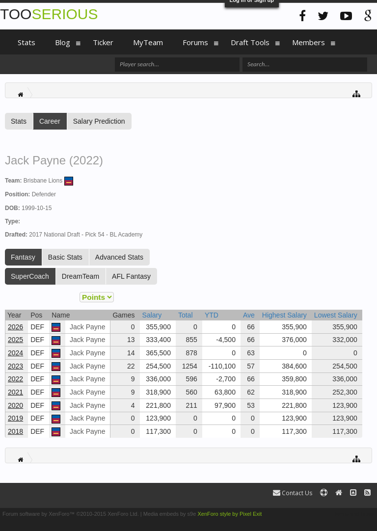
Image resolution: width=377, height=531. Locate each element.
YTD (211, 315)
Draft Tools (250, 42)
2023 (15, 366)
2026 (15, 327)
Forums (195, 42)
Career (49, 121)
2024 (15, 353)
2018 (15, 431)
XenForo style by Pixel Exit (229, 514)
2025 (15, 340)
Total (185, 315)
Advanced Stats (119, 257)
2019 (15, 418)
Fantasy (23, 257)
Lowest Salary (335, 315)
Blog (62, 42)
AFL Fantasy (131, 276)
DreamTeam (80, 276)
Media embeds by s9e (169, 514)
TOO (49, 14)
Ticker (103, 42)
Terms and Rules (354, 514)
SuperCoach (30, 276)
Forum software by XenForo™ (70, 514)
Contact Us (292, 493)
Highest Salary (284, 315)
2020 (15, 405)
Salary (152, 315)
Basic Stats (65, 257)
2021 (15, 392)
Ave (249, 315)
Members (308, 42)
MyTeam (148, 42)
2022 (15, 379)
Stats (19, 121)
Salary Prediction (99, 121)
